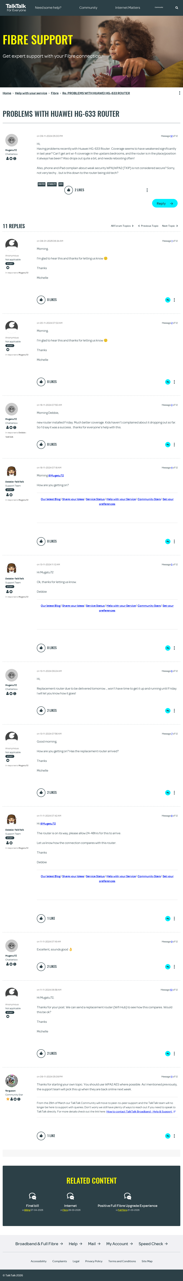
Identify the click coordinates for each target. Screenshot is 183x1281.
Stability (52, 184)
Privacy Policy (93, 1261)
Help (73, 1243)
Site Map (147, 1261)
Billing (27, 1209)
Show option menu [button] (177, 93)
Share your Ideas (71, 499)
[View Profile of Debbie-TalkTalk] (16, 482)
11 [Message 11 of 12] (171, 1076)
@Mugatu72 (56, 475)
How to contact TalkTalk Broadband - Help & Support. (141, 1111)
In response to (16, 272)
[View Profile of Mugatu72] (11, 150)
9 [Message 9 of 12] (171, 941)
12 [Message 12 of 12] (171, 136)
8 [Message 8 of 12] (171, 815)
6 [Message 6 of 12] (171, 671)
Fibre (65, 1209)
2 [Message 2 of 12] (171, 322)
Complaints (59, 1261)
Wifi (61, 184)
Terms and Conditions (122, 1261)
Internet (70, 1205)
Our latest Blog (47, 499)
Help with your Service (122, 499)
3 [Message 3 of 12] (171, 404)
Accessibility (38, 1261)
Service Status (94, 499)
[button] (176, 7)
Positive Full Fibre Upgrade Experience (127, 1205)
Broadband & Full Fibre (36, 1243)
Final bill (32, 1205)
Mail (92, 1243)
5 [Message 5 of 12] (171, 564)
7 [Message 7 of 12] (171, 733)
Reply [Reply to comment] (167, 300)
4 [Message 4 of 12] (171, 467)
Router (41, 184)
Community (160, 7)
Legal (76, 1261)
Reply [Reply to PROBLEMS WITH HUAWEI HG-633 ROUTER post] (161, 203)
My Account (117, 1243)
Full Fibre (122, 1209)
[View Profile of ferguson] (14, 1091)
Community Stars (151, 499)
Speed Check (151, 1243)
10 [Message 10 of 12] (171, 989)
